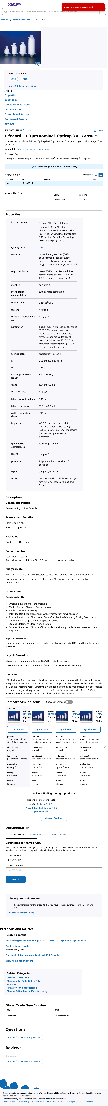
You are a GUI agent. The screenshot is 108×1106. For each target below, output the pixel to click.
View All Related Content (19, 960)
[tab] (7, 19)
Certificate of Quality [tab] (39, 834)
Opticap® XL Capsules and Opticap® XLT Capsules (33, 955)
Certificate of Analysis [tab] (17, 834)
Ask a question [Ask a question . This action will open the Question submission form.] (45, 149)
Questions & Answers (16, 118)
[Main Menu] (4, 5)
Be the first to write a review (25, 1062)
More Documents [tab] (59, 834)
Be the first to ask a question (24, 1037)
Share (98, 130)
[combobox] (54, 11)
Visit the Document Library (21, 912)
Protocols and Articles (16, 114)
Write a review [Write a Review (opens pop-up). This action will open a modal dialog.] (29, 149)
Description (10, 99)
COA (13, 79)
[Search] (102, 11)
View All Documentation (22, 86)
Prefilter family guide (17, 946)
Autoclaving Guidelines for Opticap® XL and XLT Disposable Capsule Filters (47, 940)
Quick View (17, 729)
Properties (10, 95)
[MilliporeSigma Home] (14, 4)
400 (41, 247)
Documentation (13, 109)
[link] (9, 1102)
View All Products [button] (54, 818)
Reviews (9, 123)
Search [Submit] (15, 879)
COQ (25, 79)
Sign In (33, 166)
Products (4, 20)
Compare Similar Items (17, 104)
